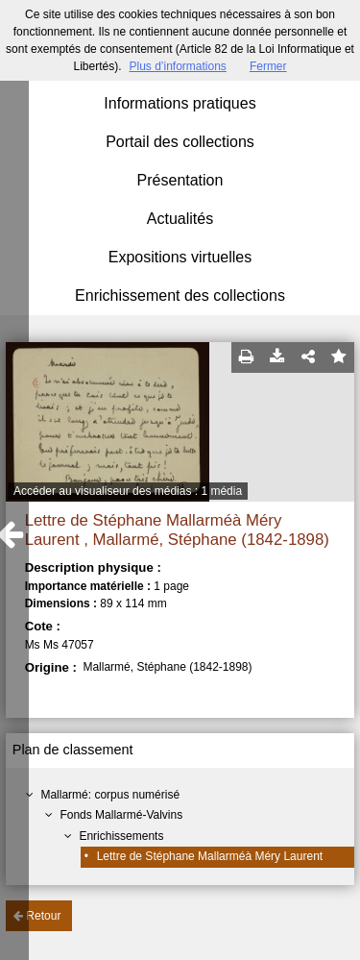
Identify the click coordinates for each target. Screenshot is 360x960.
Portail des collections (180, 142)
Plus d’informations (177, 66)
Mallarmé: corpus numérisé (110, 794)
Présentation (180, 180)
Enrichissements (121, 836)
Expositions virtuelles (180, 257)
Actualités (180, 218)
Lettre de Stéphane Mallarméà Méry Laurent (210, 856)
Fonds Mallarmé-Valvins (121, 815)
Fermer (268, 66)
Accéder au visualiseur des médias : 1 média (127, 491)
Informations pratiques (179, 103)
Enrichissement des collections (180, 295)
